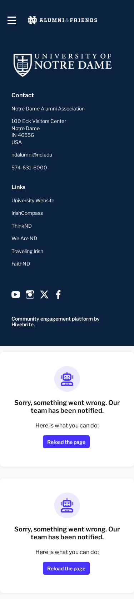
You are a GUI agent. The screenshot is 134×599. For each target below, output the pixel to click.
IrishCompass (27, 213)
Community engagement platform (52, 319)
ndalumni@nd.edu (31, 155)
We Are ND (24, 238)
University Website (32, 200)
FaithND (20, 264)
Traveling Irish (27, 251)
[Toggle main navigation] (11, 20)
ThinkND (21, 226)
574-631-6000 (29, 167)
